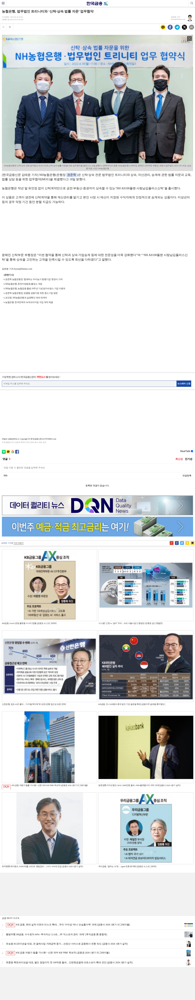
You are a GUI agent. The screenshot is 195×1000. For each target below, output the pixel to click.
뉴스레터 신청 (183, 383)
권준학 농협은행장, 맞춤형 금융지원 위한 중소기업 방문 (31, 293)
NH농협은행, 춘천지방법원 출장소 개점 (23, 284)
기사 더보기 (19, 543)
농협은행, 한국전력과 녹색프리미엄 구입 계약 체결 (29, 302)
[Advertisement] (97, 230)
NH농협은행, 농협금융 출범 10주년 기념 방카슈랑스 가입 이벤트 (35, 288)
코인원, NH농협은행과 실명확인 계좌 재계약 (26, 298)
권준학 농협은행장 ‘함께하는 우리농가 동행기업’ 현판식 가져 (34, 279)
